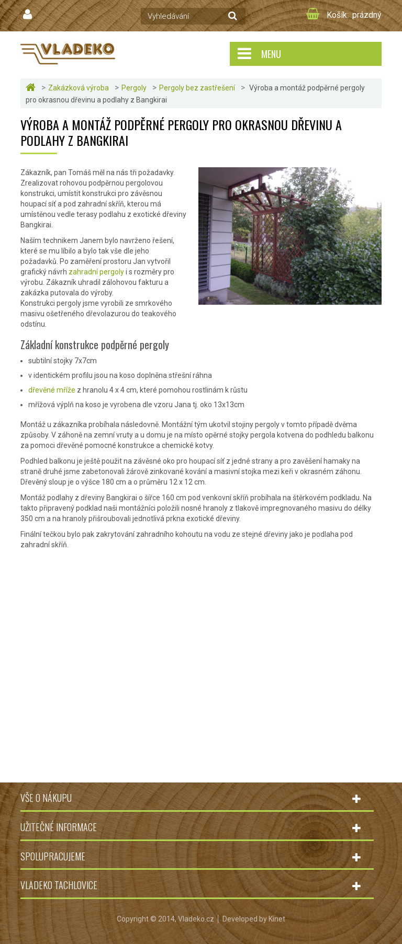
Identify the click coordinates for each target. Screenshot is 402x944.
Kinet (277, 919)
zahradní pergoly (96, 272)
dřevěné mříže (51, 390)
